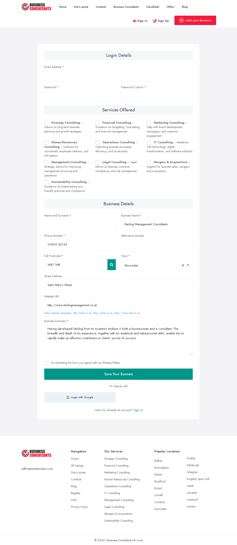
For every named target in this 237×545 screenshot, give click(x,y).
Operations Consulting (117, 486)
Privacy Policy (111, 363)
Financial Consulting (116, 465)
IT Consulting (112, 493)
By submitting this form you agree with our (85, 363)
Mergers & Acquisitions (118, 514)
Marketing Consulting (117, 472)
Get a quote (81, 7)
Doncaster (160, 509)
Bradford (159, 481)
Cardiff (158, 495)
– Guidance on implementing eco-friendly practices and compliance (67, 186)
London (191, 506)
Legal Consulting (114, 507)
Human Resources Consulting (122, 479)
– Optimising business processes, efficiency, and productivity (116, 146)
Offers (170, 7)
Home (62, 7)
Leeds (190, 486)
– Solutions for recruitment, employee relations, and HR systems (66, 149)
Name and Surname (56, 215)
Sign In (140, 21)
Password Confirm (132, 87)
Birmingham (161, 468)
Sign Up (161, 21)
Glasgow (192, 472)
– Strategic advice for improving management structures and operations (66, 168)
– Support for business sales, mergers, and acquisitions (168, 166)
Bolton (158, 474)
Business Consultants (126, 7)
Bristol (158, 488)
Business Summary (55, 321)
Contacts (101, 7)
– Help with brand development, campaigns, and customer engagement (167, 129)
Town (124, 256)
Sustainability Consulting (118, 521)
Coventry (159, 502)
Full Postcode (52, 256)
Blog (185, 7)
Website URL (51, 296)
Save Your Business (118, 374)
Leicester (192, 493)
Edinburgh (193, 465)
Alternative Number (132, 236)
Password (50, 87)
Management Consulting (119, 500)
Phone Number (53, 236)
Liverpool (192, 499)
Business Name (130, 215)
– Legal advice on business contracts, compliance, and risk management (116, 166)
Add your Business (195, 20)
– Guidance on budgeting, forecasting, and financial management (117, 127)
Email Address (52, 67)
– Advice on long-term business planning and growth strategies (63, 127)
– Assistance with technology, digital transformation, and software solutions (169, 146)
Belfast (158, 461)
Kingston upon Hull (198, 479)
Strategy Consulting (116, 459)
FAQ (74, 500)
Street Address (53, 276)
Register (76, 493)
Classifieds (152, 7)
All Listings (77, 465)
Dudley (191, 458)
